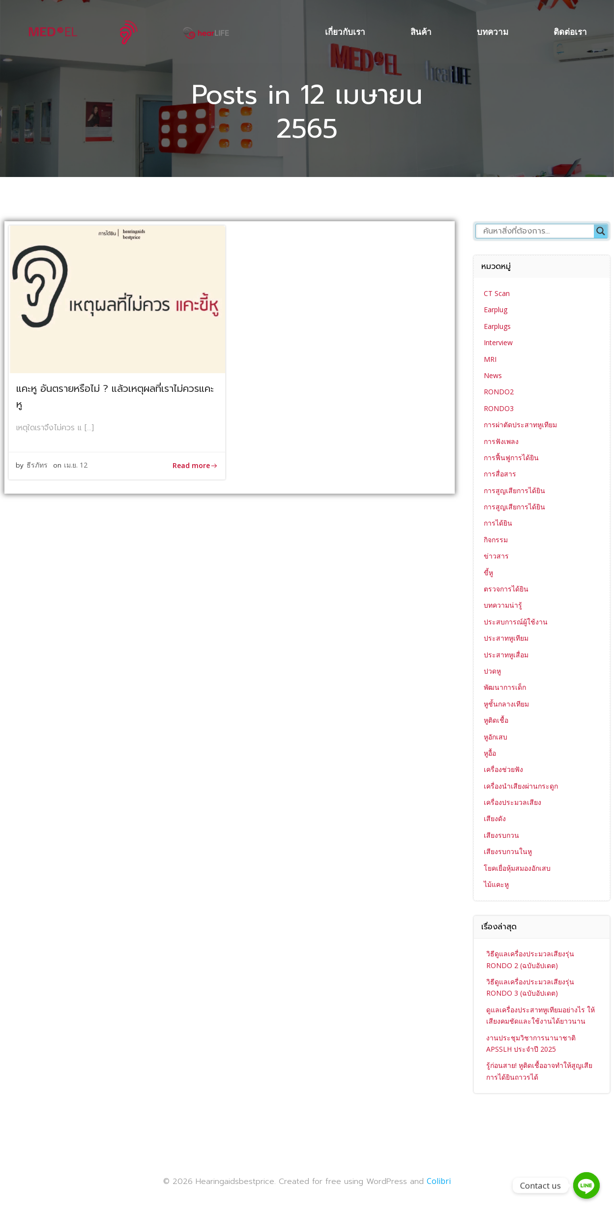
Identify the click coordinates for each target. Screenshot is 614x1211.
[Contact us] (586, 1185)
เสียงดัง (495, 818)
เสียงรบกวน (501, 835)
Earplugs (497, 326)
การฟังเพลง (501, 440)
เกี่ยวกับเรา (345, 31)
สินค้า (421, 31)
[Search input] (537, 231)
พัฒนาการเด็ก (505, 687)
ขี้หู (488, 572)
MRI (490, 358)
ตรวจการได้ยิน (506, 588)
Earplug (495, 309)
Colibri (439, 1181)
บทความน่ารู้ (503, 605)
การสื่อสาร (500, 473)
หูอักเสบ (495, 736)
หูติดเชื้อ (496, 720)
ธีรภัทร (37, 466)
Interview (498, 342)
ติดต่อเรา (570, 31)
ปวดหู (492, 671)
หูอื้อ (490, 753)
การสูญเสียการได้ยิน (514, 490)
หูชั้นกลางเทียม (506, 704)
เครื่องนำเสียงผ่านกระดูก (521, 786)
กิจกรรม (496, 539)
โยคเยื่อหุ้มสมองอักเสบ (517, 868)
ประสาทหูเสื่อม (506, 654)
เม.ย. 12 (76, 466)
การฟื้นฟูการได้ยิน (511, 457)
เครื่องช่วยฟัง (503, 769)
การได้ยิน (498, 523)
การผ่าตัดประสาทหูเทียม (520, 424)
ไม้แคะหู (496, 884)
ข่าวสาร (496, 556)
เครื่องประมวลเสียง (512, 802)
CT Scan (497, 293)
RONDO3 (499, 408)
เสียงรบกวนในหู (508, 851)
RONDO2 (499, 391)
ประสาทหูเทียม (506, 638)
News (493, 375)
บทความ (493, 31)
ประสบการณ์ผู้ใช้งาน (516, 621)
